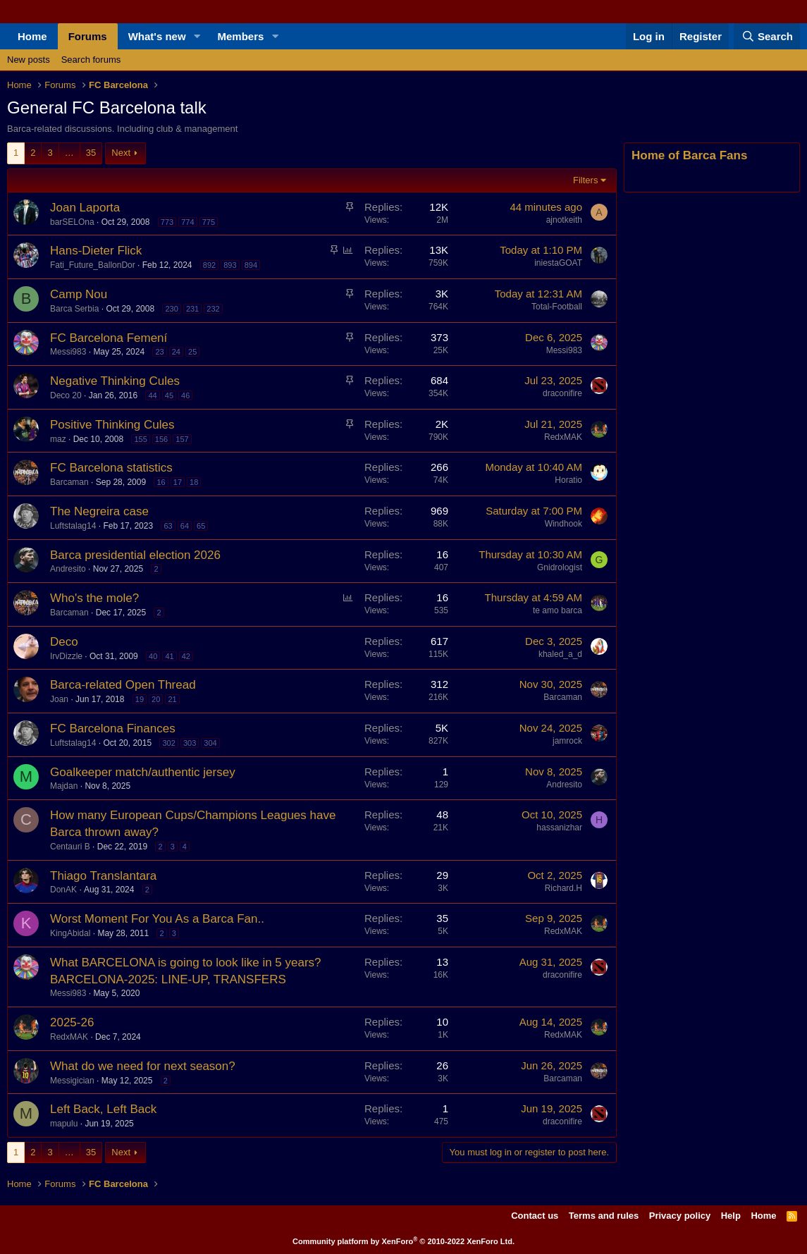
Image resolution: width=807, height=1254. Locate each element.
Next (120, 152)
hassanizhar (559, 827)
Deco (64, 641)
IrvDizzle (66, 656)
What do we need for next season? (142, 1066)
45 (169, 395)
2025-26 (72, 1022)
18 (194, 482)
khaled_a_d (560, 654)
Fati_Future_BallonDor (92, 265)
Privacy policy (679, 1215)
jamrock (567, 741)
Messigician (72, 1081)
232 (213, 309)
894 (251, 265)
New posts (28, 59)
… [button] (69, 152)
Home (32, 36)
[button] (197, 36)
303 (189, 743)
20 (156, 699)
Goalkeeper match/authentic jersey (142, 772)
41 (169, 656)
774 (187, 222)
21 (172, 699)
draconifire (562, 393)
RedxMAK (563, 437)
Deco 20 (66, 395)
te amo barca (557, 610)
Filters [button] (585, 180)
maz (58, 439)
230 (171, 309)
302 (168, 743)
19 (139, 699)
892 (209, 265)
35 (91, 152)
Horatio (568, 480)
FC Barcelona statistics (111, 467)
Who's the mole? (94, 598)
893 (229, 265)
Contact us (534, 1215)
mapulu (64, 1124)
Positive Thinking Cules (112, 424)
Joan (59, 699)
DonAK (63, 890)
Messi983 (68, 352)
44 (152, 395)
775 (208, 222)
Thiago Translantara (103, 876)
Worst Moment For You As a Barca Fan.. (157, 919)
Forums (87, 36)
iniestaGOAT (558, 263)
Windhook (563, 524)
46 (185, 395)
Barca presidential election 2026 (135, 555)
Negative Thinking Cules (115, 381)
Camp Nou (78, 294)
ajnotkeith (564, 220)
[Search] (767, 36)
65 (201, 526)
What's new (157, 36)
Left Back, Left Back (103, 1109)
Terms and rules (604, 1215)
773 (167, 222)
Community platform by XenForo (403, 1241)
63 (168, 526)
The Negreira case (99, 511)
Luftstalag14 (73, 526)
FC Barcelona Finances (112, 728)
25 (192, 352)
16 (160, 482)
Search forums (91, 59)
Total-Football (556, 307)
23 (159, 352)
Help (731, 1215)
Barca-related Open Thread (123, 684)
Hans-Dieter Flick (96, 250)
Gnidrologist (559, 567)
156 (161, 439)
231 (192, 309)
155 (140, 439)
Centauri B (70, 847)
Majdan (64, 786)
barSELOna (72, 222)
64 (184, 526)
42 (186, 656)
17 (177, 482)
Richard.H (563, 888)
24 (176, 352)
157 (181, 439)
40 (153, 656)
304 (210, 743)
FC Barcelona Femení (108, 338)
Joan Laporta (85, 207)
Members (241, 36)
